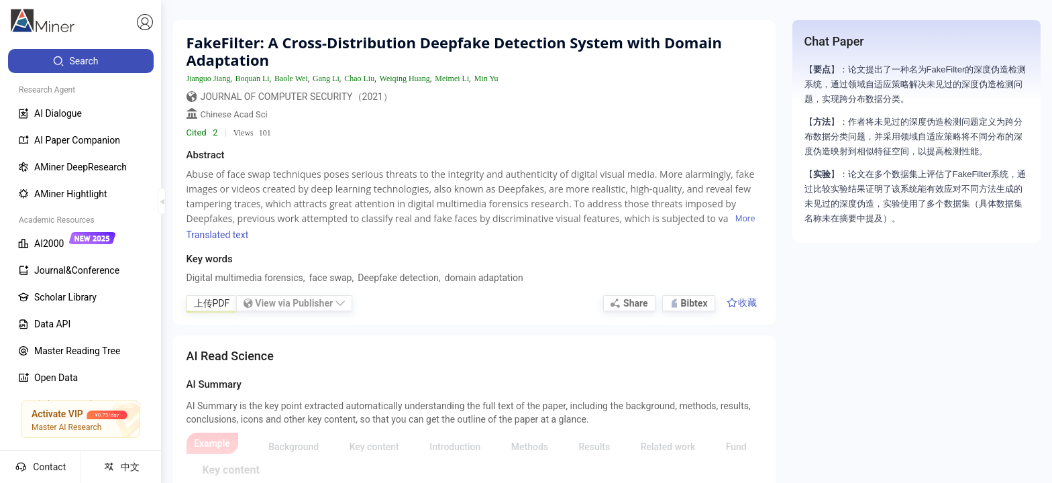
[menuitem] (81, 61)
